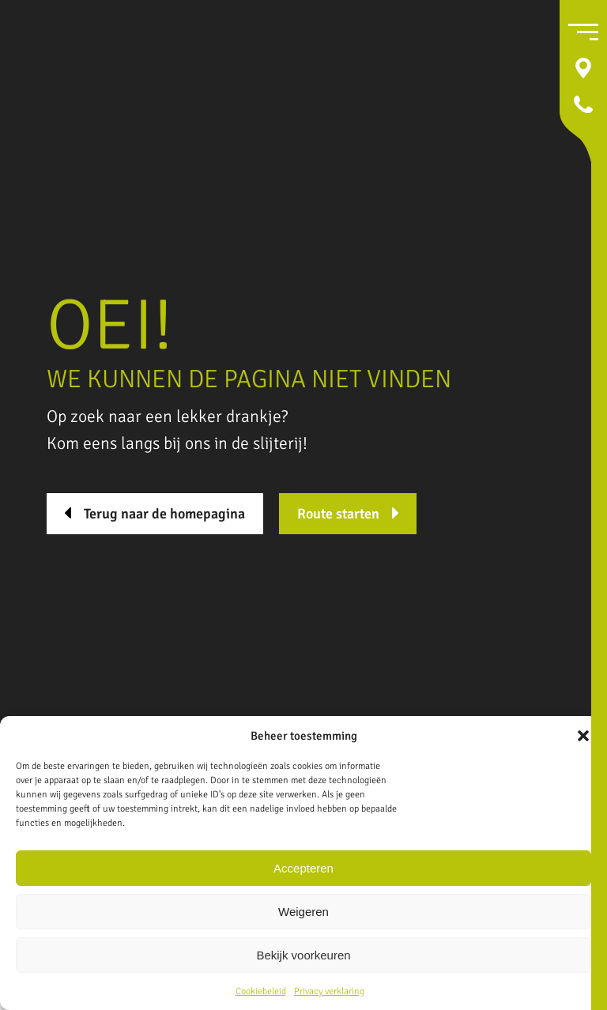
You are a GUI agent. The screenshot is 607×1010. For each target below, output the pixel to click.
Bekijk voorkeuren (303, 955)
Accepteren (303, 868)
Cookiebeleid (261, 991)
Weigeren (303, 911)
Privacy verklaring (329, 991)
